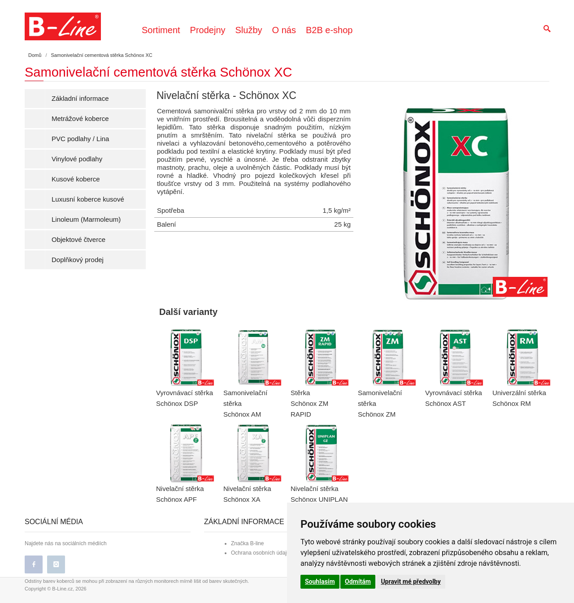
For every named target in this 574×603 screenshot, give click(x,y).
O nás (284, 30)
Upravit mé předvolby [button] (410, 581)
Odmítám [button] (358, 581)
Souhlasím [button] (320, 581)
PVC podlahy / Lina (80, 138)
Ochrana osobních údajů (260, 553)
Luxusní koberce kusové (88, 199)
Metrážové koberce (80, 118)
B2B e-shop (329, 30)
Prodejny (208, 30)
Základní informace (80, 98)
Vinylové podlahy (77, 159)
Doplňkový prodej (78, 259)
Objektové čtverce (78, 239)
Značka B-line (247, 543)
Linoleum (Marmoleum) (86, 219)
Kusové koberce (76, 179)
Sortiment (161, 30)
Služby (248, 30)
